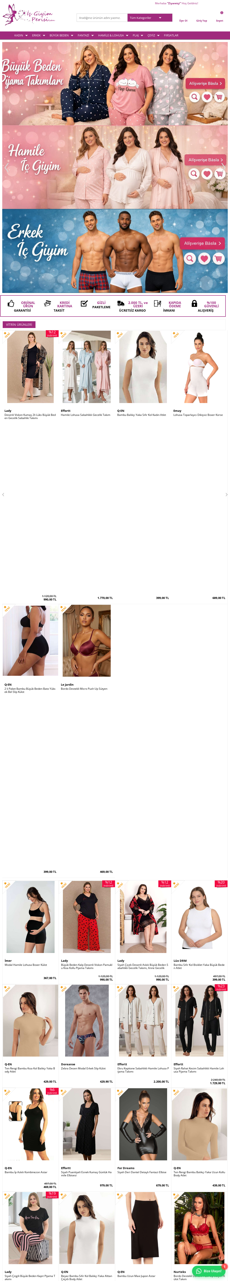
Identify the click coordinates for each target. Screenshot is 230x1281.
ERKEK (36, 35)
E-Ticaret (101, 1275)
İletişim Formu (126, 1218)
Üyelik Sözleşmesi (52, 1206)
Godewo (10, 972)
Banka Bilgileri (88, 1224)
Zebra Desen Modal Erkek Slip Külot (83, 458)
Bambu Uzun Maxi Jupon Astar (136, 665)
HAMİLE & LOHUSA (111, 35)
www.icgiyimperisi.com (115, 1125)
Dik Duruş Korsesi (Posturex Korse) (139, 976)
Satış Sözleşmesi (51, 1212)
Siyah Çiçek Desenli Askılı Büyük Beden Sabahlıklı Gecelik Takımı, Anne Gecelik (142, 356)
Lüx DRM (180, 350)
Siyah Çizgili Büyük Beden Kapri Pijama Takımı (30, 667)
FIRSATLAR (171, 35)
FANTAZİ (83, 35)
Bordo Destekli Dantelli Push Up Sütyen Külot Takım (199, 667)
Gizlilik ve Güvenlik (52, 1224)
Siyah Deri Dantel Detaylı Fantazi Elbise (141, 561)
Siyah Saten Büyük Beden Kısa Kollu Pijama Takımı (142, 874)
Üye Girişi (123, 1200)
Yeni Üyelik (124, 1206)
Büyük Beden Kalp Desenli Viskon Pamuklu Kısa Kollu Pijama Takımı (86, 356)
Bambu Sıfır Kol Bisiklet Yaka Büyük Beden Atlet (199, 356)
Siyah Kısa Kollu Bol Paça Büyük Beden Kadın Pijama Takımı (86, 874)
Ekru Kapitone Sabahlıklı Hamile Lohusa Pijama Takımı (143, 460)
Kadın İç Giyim (11, 1200)
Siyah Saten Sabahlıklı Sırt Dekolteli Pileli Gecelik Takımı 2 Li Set (199, 874)
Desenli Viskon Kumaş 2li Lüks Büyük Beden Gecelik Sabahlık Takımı (30, 250)
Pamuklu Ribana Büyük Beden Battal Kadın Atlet (86, 771)
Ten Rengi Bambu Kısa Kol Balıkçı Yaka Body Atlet (30, 460)
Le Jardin (180, 765)
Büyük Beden (10, 1212)
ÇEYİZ (151, 35)
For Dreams (125, 558)
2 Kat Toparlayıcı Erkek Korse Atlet (82, 1080)
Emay (177, 244)
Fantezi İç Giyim (12, 1218)
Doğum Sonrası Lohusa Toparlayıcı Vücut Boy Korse (142, 771)
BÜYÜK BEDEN (59, 35)
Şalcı (120, 972)
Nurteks (180, 661)
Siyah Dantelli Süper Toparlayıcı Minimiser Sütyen (30, 874)
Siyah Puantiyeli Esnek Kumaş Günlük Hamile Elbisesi (86, 563)
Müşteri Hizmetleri (90, 1218)
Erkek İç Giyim (11, 1206)
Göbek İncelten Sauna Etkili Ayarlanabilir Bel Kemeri (199, 978)
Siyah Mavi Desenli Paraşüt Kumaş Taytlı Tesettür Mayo (30, 771)
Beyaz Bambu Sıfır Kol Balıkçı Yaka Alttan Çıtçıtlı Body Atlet (86, 667)
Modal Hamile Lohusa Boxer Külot (26, 354)
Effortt (66, 244)
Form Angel (13, 765)
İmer (8, 350)
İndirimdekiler (87, 1212)
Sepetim (122, 1212)
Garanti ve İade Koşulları (56, 1218)
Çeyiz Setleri (10, 1230)
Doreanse (68, 454)
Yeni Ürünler (87, 1206)
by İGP (9, 1076)
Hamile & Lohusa (13, 1224)
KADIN (18, 35)
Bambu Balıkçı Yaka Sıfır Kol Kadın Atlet (141, 248)
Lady (7, 244)
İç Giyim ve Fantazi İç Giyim (115, 1109)
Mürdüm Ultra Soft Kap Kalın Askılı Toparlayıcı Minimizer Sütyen (199, 771)
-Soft (91, 1275)
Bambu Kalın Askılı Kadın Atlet (79, 976)
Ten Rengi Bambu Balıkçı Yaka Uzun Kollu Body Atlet (199, 563)
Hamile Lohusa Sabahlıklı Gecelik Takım (85, 248)
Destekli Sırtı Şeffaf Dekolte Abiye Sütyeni (30, 978)
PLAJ (136, 35)
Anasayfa (85, 1200)
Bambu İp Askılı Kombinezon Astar (26, 561)
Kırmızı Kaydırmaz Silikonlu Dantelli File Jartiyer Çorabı (30, 1082)
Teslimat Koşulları (52, 1200)
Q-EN (120, 244)
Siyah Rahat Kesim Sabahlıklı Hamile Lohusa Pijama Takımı (199, 460)
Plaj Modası (9, 1235)
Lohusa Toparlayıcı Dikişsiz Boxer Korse (198, 248)
